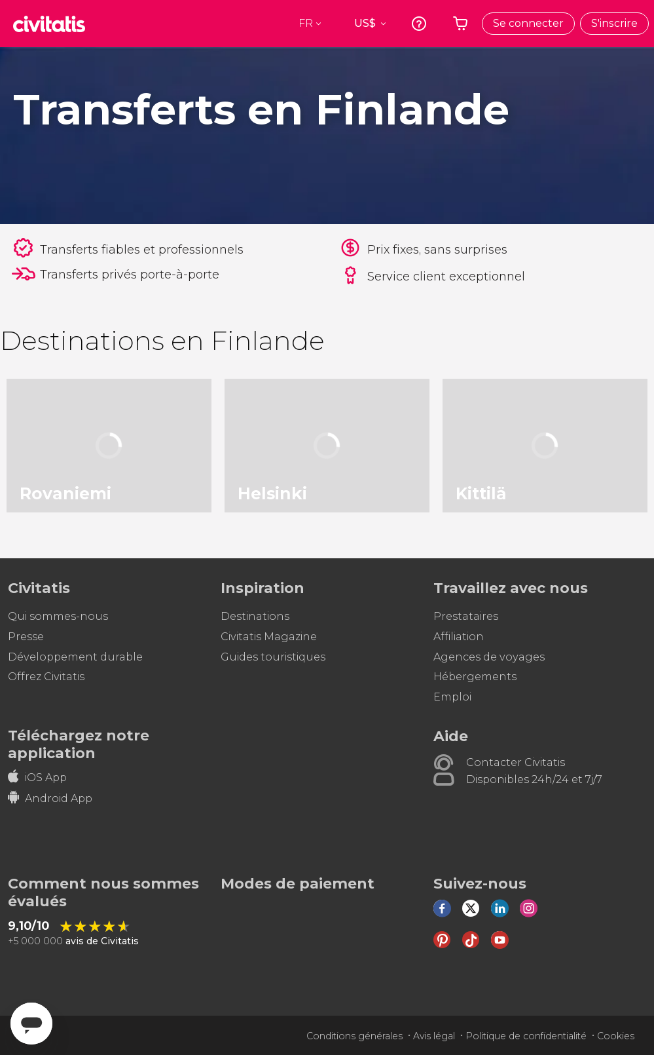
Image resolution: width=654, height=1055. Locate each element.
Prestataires (465, 616)
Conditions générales (354, 1036)
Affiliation (458, 636)
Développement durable (75, 657)
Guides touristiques (273, 657)
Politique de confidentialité (526, 1036)
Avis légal (434, 1036)
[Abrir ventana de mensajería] (31, 1024)
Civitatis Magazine (269, 636)
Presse (26, 636)
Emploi (452, 697)
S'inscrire (614, 23)
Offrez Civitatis (46, 676)
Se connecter (528, 23)
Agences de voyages (489, 657)
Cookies (615, 1036)
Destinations (255, 616)
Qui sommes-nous (58, 616)
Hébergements (475, 676)
